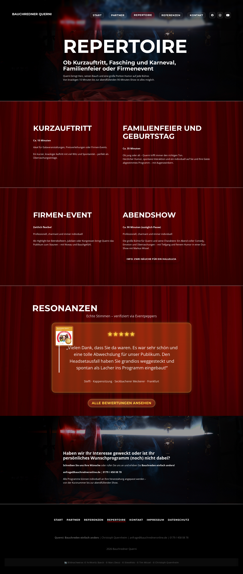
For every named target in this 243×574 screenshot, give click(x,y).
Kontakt (196, 15)
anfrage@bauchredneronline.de (148, 537)
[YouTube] (228, 15)
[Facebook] (212, 15)
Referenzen (170, 15)
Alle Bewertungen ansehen (121, 403)
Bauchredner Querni (32, 14)
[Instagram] (220, 15)
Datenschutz (178, 519)
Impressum (155, 519)
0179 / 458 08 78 (179, 537)
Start (97, 15)
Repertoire (143, 15)
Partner (117, 15)
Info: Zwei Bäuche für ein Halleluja (151, 259)
